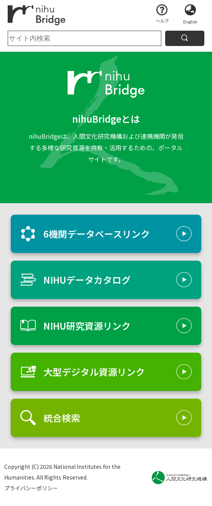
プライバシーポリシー (31, 488)
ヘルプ (162, 21)
